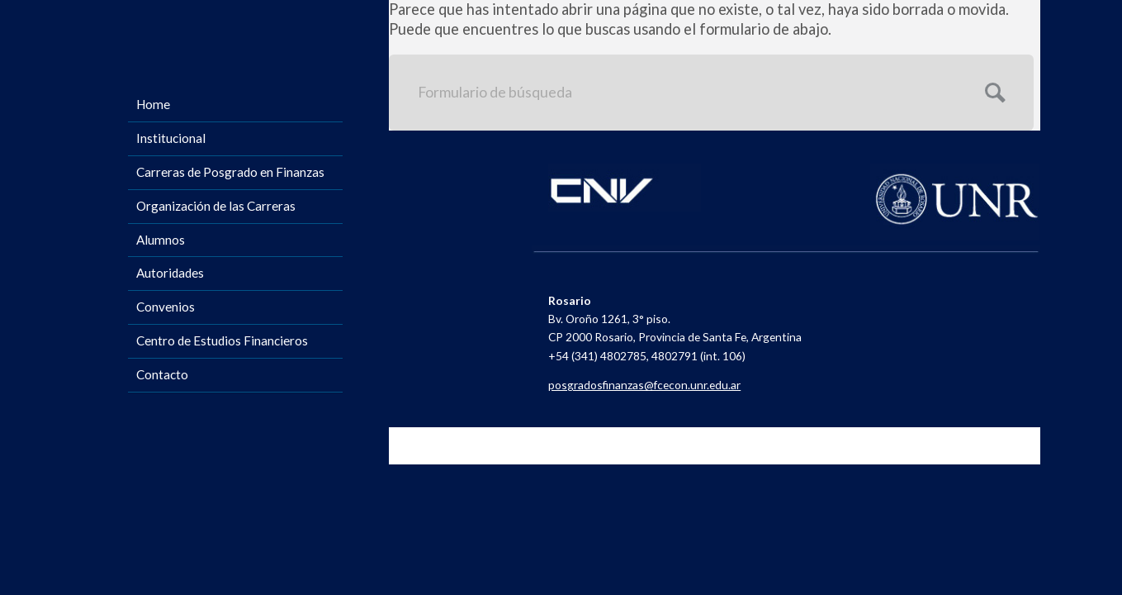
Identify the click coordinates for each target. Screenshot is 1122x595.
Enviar (993, 90)
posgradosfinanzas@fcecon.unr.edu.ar (644, 385)
